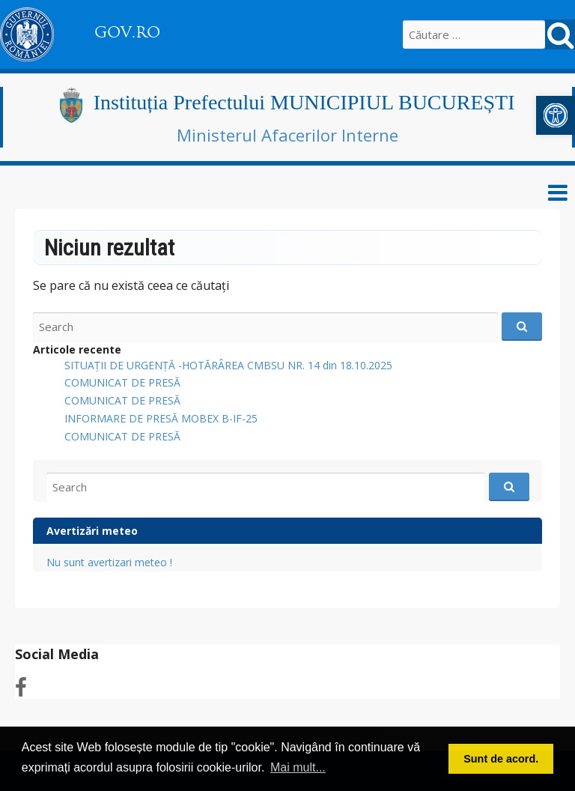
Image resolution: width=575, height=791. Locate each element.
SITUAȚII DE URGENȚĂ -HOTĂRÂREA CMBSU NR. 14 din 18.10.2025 (228, 365)
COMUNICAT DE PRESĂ (122, 382)
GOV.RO (127, 32)
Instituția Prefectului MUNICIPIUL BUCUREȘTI (304, 102)
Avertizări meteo (92, 531)
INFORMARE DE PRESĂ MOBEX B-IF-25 (161, 418)
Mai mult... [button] (298, 767)
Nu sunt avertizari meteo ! (109, 562)
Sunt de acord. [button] (500, 759)
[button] (555, 115)
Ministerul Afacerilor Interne (287, 135)
